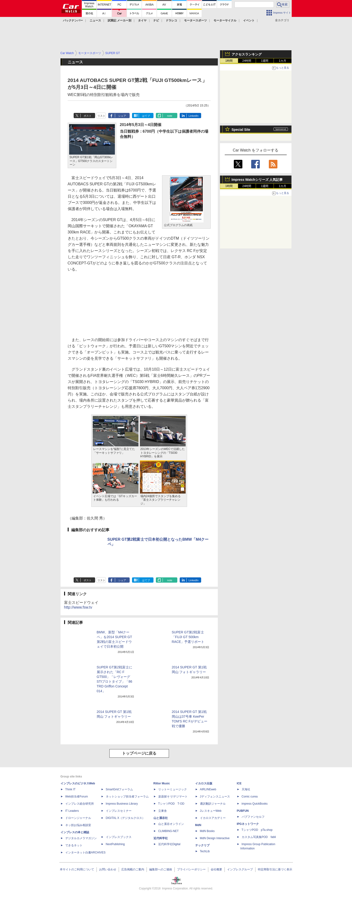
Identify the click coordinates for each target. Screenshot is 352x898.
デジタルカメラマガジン (81, 838)
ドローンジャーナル (78, 818)
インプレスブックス (119, 837)
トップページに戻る (139, 753)
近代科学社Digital (169, 844)
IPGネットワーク (248, 824)
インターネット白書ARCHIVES (85, 852)
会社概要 (216, 869)
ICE (239, 783)
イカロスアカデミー (213, 818)
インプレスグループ (240, 869)
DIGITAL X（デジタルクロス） (125, 818)
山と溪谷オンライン (171, 824)
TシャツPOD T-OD (171, 803)
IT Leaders (72, 810)
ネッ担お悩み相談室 (78, 825)
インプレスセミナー (119, 810)
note (169, 115)
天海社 (246, 789)
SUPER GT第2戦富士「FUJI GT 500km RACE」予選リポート (188, 637)
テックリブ (202, 845)
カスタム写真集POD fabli (259, 837)
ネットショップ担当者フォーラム (127, 796)
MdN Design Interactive (215, 838)
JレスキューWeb (210, 810)
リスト (101, 115)
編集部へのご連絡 (160, 869)
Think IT (70, 789)
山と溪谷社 (160, 818)
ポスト (88, 115)
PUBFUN (243, 810)
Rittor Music (161, 783)
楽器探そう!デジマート (173, 796)
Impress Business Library (122, 803)
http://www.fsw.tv (78, 607)
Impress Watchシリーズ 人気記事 (257, 180)
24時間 (246, 60)
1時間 (229, 60)
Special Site (241, 129)
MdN (198, 825)
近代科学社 (160, 838)
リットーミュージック (172, 789)
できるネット (73, 845)
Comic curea (250, 796)
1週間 (264, 60)
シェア (122, 115)
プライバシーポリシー (191, 869)
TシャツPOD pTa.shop (257, 830)
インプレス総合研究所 (79, 803)
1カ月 (282, 60)
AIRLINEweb (208, 789)
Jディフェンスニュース (215, 796)
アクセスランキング (247, 54)
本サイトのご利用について (77, 869)
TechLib (205, 851)
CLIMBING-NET (168, 831)
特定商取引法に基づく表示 (275, 869)
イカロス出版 (203, 783)
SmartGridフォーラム (119, 789)
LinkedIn (194, 115)
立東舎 (162, 810)
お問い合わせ (107, 869)
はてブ (146, 115)
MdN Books (207, 831)
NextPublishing (115, 844)
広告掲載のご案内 (132, 869)
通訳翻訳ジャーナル (213, 803)
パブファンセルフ (253, 816)
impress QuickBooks (255, 803)
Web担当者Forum (76, 796)
